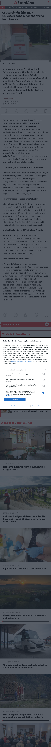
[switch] (43, 374)
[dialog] (25, 373)
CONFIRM (14, 399)
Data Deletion (15, 406)
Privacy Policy (36, 406)
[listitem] (25, 370)
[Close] (47, 341)
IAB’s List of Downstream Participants (22, 361)
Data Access (25, 406)
